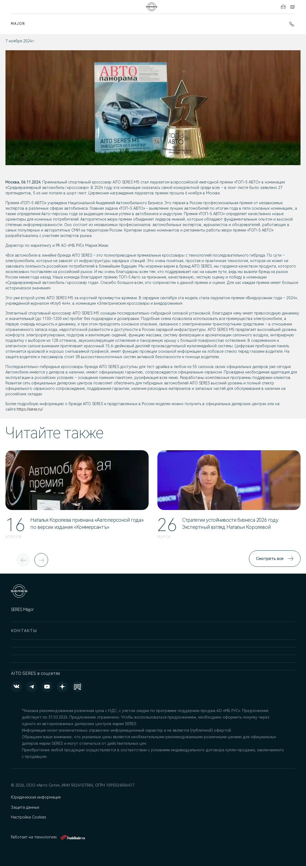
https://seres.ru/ (30, 409)
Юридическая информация (36, 797)
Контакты (292, 7)
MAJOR (18, 24)
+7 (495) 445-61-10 (292, 24)
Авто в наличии (283, 7)
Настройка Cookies (28, 817)
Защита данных (25, 807)
